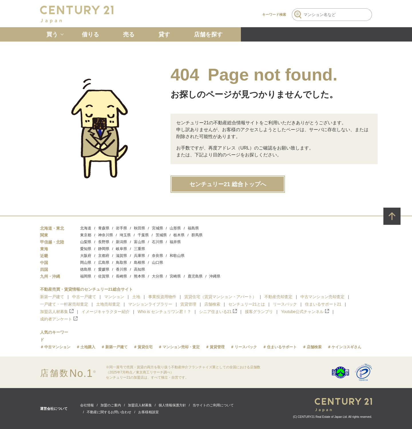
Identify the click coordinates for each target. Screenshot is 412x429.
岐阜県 (121, 249)
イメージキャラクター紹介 (106, 311)
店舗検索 (212, 304)
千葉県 (143, 235)
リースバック (285, 304)
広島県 (103, 262)
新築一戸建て (52, 296)
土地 (136, 296)
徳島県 (85, 269)
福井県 (175, 242)
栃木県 (179, 235)
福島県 (193, 228)
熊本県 (139, 276)
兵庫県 (139, 255)
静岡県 (103, 249)
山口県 (157, 262)
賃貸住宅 (145, 347)
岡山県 (85, 262)
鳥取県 (121, 262)
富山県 (139, 242)
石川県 (157, 242)
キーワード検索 (274, 15)
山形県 (175, 228)
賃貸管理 (188, 304)
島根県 (139, 262)
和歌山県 (177, 255)
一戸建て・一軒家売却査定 (64, 304)
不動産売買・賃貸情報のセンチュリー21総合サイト (86, 289)
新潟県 (121, 242)
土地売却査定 (108, 304)
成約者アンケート (59, 318)
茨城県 (161, 235)
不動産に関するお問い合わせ (109, 412)
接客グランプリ (259, 311)
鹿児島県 (195, 276)
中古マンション (57, 347)
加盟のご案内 (110, 405)
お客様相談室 (148, 412)
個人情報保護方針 (172, 405)
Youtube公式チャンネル (305, 311)
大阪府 (85, 255)
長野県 (103, 242)
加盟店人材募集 (57, 311)
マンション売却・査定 (181, 347)
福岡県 (85, 276)
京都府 (103, 255)
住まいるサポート (282, 347)
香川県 (121, 269)
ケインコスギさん (346, 347)
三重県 (139, 249)
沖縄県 (214, 276)
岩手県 (121, 228)
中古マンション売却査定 (322, 296)
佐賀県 (103, 276)
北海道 (85, 228)
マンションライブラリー (150, 304)
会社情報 (87, 405)
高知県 (139, 269)
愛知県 (85, 249)
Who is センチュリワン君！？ (164, 311)
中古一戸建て (84, 296)
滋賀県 (121, 255)
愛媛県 (103, 269)
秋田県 (139, 228)
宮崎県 (175, 276)
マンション (114, 296)
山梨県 (85, 242)
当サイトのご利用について (213, 405)
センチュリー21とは (246, 304)
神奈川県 (105, 235)
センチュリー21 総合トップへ (227, 184)
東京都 (85, 235)
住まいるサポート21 (323, 304)
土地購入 (87, 347)
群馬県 (197, 235)
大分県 (157, 276)
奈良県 (157, 255)
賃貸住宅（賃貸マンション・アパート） (220, 296)
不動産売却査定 (278, 296)
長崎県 (121, 276)
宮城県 (157, 228)
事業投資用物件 (162, 296)
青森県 (103, 228)
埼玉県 (125, 235)
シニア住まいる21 (218, 311)
